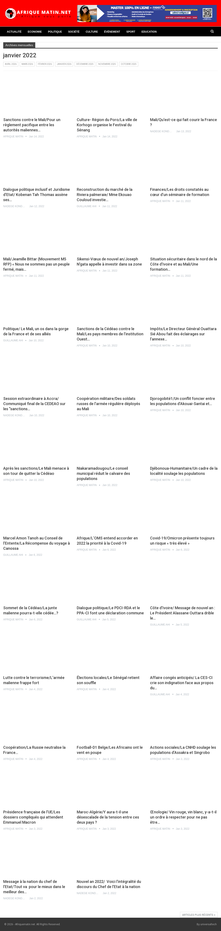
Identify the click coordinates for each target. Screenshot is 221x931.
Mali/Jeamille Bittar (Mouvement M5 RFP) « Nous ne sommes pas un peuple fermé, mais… (36, 264)
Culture (92, 31)
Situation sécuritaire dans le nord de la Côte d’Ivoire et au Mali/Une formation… (183, 264)
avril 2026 (11, 64)
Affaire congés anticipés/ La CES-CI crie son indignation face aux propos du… (181, 682)
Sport (130, 31)
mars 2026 (27, 64)
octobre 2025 (129, 64)
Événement (112, 31)
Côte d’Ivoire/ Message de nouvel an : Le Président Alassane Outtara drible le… (182, 613)
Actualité (14, 31)
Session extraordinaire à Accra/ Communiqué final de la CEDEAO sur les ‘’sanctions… (34, 403)
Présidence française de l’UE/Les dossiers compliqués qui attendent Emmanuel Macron (33, 817)
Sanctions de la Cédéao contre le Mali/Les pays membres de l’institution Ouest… (110, 334)
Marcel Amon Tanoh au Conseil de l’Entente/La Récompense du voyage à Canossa (36, 543)
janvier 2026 (64, 64)
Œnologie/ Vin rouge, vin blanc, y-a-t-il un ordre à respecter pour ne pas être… (183, 817)
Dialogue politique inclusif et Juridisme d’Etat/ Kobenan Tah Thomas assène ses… (36, 194)
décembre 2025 (85, 64)
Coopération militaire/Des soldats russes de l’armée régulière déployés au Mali (108, 403)
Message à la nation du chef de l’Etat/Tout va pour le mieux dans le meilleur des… (34, 886)
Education (149, 31)
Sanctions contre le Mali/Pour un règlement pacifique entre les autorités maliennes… (31, 124)
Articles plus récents (198, 914)
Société (74, 31)
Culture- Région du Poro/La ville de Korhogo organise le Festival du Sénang (107, 124)
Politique (55, 31)
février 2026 (45, 64)
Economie (35, 31)
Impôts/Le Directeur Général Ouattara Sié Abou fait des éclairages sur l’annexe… (183, 334)
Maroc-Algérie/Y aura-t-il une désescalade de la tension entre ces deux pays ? (108, 817)
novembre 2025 (107, 64)
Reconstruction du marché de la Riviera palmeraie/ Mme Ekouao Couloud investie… (104, 194)
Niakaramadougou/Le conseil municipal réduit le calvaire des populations (103, 473)
